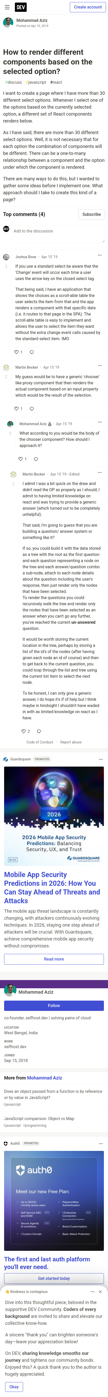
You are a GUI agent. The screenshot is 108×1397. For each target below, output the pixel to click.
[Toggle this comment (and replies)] (6, 266)
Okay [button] (14, 1386)
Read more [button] (54, 959)
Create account (88, 7)
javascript (36, 82)
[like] (18, 352)
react (56, 82)
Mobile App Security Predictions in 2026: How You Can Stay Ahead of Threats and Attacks (52, 888)
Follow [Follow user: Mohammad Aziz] (54, 1005)
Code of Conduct (39, 742)
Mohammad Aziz (31, 20)
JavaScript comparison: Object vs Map (53, 1122)
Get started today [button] (54, 1278)
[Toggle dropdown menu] (100, 255)
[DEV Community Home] (20, 7)
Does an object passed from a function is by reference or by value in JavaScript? (53, 1098)
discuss (13, 82)
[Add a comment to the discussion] (58, 234)
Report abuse (71, 742)
